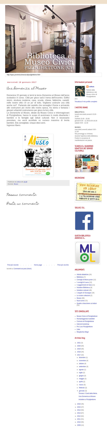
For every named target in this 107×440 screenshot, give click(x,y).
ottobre (81, 363)
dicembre (82, 357)
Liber (78, 329)
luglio (81, 373)
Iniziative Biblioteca (83, 287)
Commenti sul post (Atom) (22, 269)
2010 (79, 422)
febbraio (82, 388)
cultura (91, 87)
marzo (81, 385)
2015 (79, 407)
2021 (79, 343)
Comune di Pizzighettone (85, 321)
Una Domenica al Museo (87, 396)
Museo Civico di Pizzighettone (87, 316)
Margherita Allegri (83, 332)
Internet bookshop (83, 324)
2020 (79, 346)
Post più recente (13, 265)
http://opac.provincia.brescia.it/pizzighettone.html (23, 75)
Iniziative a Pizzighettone (87, 399)
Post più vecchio (63, 265)
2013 (79, 413)
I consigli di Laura (83, 282)
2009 (79, 425)
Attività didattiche (82, 274)
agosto (81, 370)
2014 (79, 410)
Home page (38, 265)
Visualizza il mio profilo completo (86, 102)
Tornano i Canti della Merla (88, 393)
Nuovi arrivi (80, 301)
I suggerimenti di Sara (84, 285)
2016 (79, 404)
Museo (16, 184)
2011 (79, 419)
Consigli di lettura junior (85, 280)
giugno (81, 376)
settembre (82, 366)
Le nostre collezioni (83, 295)
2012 (79, 416)
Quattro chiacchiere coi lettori (87, 303)
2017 (79, 355)
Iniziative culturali (82, 290)
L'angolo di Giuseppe (84, 293)
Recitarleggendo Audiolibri (86, 319)
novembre (82, 361)
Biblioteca (80, 277)
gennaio (82, 391)
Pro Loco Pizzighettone (85, 327)
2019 (79, 349)
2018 (79, 352)
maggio (82, 379)
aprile (81, 382)
